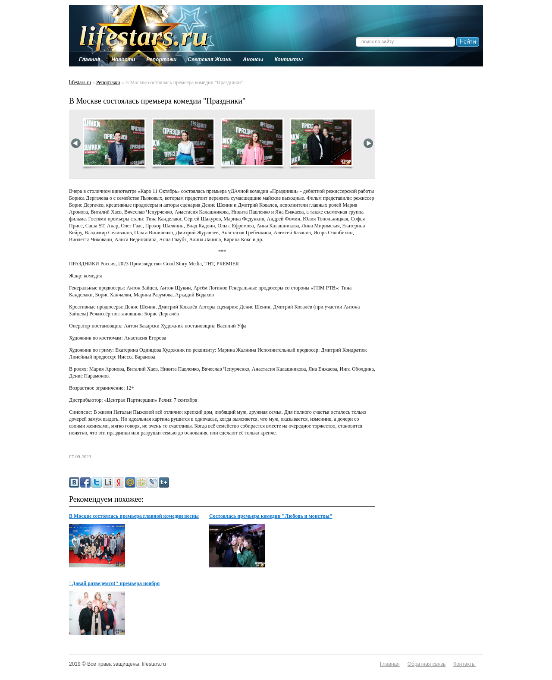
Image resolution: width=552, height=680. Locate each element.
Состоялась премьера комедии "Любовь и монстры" (270, 516)
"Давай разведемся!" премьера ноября (114, 583)
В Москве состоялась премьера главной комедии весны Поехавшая (134, 516)
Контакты (464, 664)
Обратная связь (426, 664)
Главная (390, 664)
